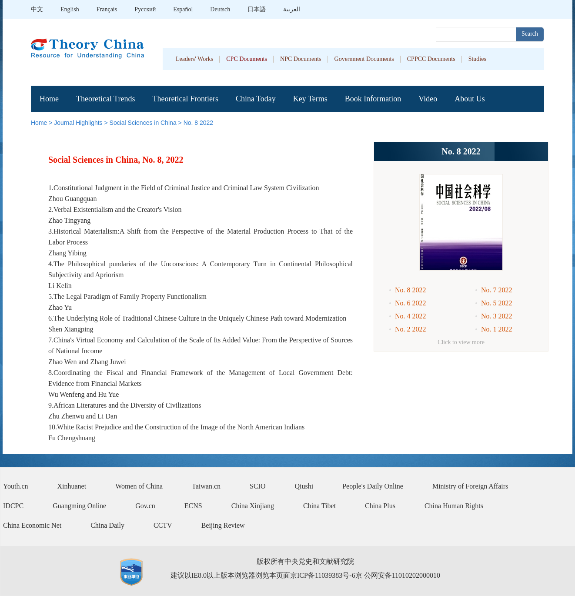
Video (427, 98)
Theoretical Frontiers (185, 98)
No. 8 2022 (199, 122)
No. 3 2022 (496, 316)
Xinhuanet (72, 486)
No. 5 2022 (496, 303)
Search (530, 33)
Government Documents (364, 59)
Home (49, 98)
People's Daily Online (372, 486)
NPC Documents (300, 59)
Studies (477, 59)
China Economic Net (32, 525)
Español (183, 9)
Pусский (145, 9)
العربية (291, 9)
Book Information (373, 98)
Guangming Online (79, 505)
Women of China (139, 486)
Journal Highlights (78, 122)
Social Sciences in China (143, 122)
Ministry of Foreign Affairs (470, 486)
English (69, 9)
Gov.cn (145, 505)
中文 (37, 9)
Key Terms (310, 98)
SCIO (257, 486)
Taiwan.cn (206, 486)
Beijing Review (223, 525)
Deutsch (220, 9)
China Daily (107, 525)
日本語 (256, 9)
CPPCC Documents (431, 59)
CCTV (163, 525)
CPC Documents (246, 59)
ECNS (193, 505)
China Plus (380, 505)
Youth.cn (15, 486)
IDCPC (13, 505)
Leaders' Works (194, 59)
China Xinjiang (252, 505)
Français (107, 9)
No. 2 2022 (410, 329)
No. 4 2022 (410, 316)
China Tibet (319, 505)
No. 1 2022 (496, 329)
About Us (470, 98)
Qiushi (304, 486)
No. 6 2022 (410, 303)
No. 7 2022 (496, 290)
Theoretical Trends (105, 98)
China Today (256, 98)
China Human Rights (454, 505)
